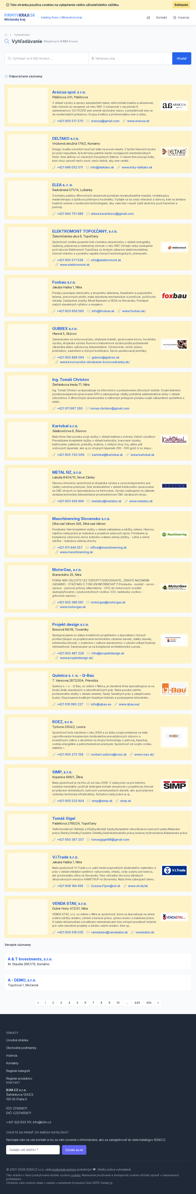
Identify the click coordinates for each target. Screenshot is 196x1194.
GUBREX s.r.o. (65, 328)
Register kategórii (18, 1071)
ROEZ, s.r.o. (62, 722)
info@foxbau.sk (103, 311)
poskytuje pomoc (64, 1169)
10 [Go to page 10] (118, 1002)
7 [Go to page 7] (93, 1002)
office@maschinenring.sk (108, 547)
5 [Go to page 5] (77, 1002)
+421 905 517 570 (70, 121)
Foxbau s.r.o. (64, 282)
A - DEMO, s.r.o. (22, 980)
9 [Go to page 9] (109, 1002)
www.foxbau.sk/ (133, 311)
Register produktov (19, 1078)
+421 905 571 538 (70, 260)
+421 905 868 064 (70, 357)
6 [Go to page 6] (85, 1002)
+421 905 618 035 (70, 932)
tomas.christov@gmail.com (109, 408)
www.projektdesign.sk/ (76, 658)
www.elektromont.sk (75, 265)
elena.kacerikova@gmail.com (112, 214)
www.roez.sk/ (144, 754)
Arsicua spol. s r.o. (69, 92)
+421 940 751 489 (70, 214)
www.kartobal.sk (142, 455)
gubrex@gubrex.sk (105, 357)
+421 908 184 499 (70, 886)
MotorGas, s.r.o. (67, 569)
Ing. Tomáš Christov (70, 379)
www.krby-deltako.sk (137, 167)
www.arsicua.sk (138, 121)
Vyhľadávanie (22, 34)
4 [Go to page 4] (69, 1002)
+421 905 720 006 (70, 455)
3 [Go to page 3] (61, 1002)
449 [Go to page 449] (137, 1002)
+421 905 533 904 (70, 801)
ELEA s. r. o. (62, 185)
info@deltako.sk (102, 167)
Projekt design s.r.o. (70, 624)
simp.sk (125, 801)
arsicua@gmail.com (105, 121)
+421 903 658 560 (70, 311)
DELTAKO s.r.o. (65, 138)
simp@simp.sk (102, 801)
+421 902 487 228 (70, 653)
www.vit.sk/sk (138, 886)
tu (111, 1182)
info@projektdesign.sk (107, 653)
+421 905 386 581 (70, 602)
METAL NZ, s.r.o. (67, 472)
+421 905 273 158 (70, 754)
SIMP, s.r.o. (62, 772)
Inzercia (181, 17)
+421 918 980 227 (70, 704)
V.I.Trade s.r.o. (65, 857)
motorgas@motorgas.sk (108, 602)
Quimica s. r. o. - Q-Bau (73, 675)
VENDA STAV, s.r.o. (69, 903)
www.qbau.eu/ (129, 704)
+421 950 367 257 (70, 839)
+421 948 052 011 (70, 167)
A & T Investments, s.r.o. (30, 959)
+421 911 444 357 (69, 547)
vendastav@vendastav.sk (109, 932)
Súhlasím (181, 5)
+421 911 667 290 (70, 408)
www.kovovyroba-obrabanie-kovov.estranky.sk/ (95, 362)
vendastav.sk (145, 932)
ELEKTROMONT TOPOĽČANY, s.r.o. (85, 231)
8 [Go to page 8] (101, 1002)
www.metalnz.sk (141, 501)
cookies (75, 1175)
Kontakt (161, 17)
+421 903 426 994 (70, 501)
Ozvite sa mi (74, 1150)
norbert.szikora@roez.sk (109, 754)
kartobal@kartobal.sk (107, 455)
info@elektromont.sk (106, 260)
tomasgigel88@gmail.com (110, 839)
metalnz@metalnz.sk (106, 501)
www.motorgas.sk (73, 607)
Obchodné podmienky (21, 1048)
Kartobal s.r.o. (65, 426)
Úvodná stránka (17, 1040)
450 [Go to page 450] (148, 1002)
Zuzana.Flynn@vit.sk (105, 886)
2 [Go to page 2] (53, 1002)
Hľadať (182, 58)
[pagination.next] (158, 1002)
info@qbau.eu (101, 704)
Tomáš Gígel (63, 818)
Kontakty (12, 1063)
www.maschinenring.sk (76, 552)
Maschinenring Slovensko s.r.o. (81, 518)
